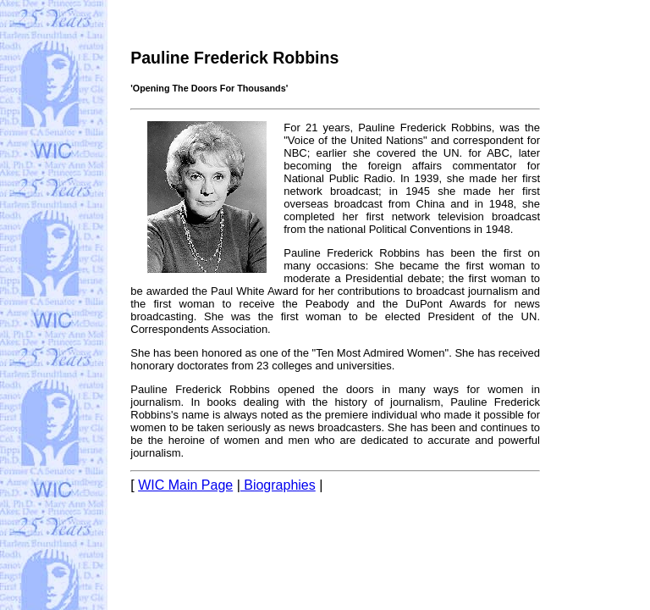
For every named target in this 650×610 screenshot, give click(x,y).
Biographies (278, 485)
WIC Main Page (185, 485)
